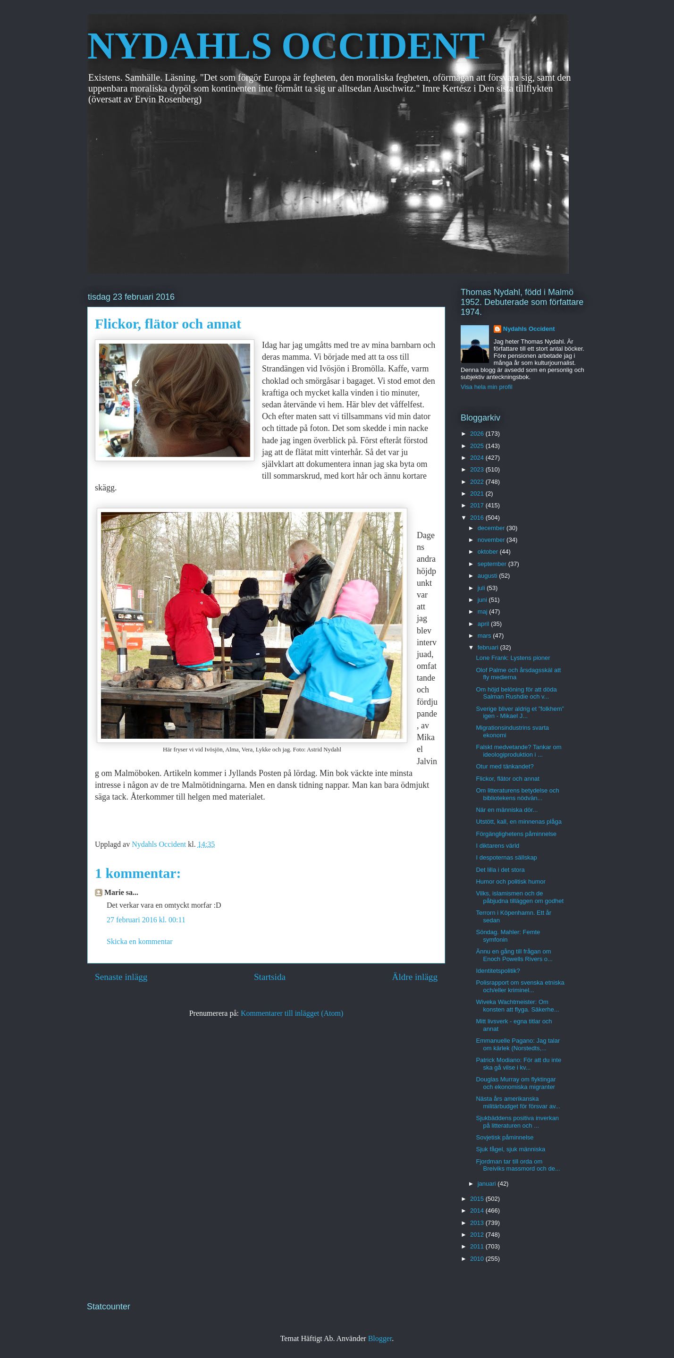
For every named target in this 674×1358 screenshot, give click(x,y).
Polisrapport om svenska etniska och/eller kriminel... (520, 986)
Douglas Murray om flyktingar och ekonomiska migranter (516, 1083)
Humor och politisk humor (510, 881)
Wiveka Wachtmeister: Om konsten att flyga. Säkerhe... (517, 1005)
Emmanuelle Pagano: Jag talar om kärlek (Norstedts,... (518, 1044)
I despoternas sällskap (506, 857)
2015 (478, 1198)
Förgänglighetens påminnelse (516, 833)
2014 (478, 1210)
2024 (478, 457)
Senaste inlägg (121, 977)
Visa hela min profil (487, 386)
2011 (478, 1246)
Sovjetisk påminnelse (504, 1137)
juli (482, 587)
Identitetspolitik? (498, 970)
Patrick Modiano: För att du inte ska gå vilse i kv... (518, 1063)
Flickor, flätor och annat (507, 778)
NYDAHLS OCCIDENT (286, 46)
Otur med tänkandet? (504, 766)
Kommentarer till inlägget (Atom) (292, 1013)
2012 (478, 1234)
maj (483, 611)
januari (488, 1183)
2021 (478, 493)
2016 (478, 517)
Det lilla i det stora (500, 869)
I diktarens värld (497, 845)
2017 (478, 505)
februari (489, 647)
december (492, 527)
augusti (488, 575)
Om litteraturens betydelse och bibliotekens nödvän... (517, 794)
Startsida (270, 977)
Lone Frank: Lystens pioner (513, 657)
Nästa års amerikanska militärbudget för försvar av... (518, 1102)
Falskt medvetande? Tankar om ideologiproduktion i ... (518, 750)
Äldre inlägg (415, 977)
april (484, 623)
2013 (478, 1222)
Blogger (380, 1338)
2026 (478, 433)
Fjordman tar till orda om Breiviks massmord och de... (518, 1165)
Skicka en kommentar (140, 941)
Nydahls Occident (529, 328)
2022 (478, 481)
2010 (478, 1258)
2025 (478, 445)
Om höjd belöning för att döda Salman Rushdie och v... (516, 693)
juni (483, 599)
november (492, 539)
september (493, 563)
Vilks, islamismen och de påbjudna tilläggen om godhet (520, 897)
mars (485, 635)
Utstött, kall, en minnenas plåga (518, 821)
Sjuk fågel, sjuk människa (510, 1149)
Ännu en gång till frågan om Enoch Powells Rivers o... (514, 955)
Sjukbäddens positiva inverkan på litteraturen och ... (517, 1121)
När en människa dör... (507, 809)
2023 (478, 469)
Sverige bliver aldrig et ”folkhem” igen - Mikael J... (520, 712)
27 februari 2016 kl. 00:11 (146, 920)
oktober (489, 551)
